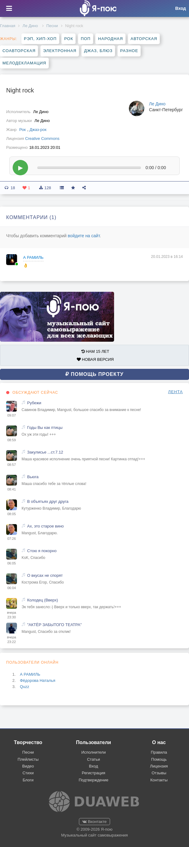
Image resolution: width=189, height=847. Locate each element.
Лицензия (159, 766)
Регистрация (93, 773)
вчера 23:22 (11, 639)
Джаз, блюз (98, 50)
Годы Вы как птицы (45, 427)
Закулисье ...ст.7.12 (45, 452)
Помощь (158, 759)
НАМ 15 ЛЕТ (95, 351)
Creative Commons (42, 138)
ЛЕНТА (175, 391)
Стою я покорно (41, 550)
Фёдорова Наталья (37, 680)
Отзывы (159, 773)
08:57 (11, 464)
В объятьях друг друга (47, 501)
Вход (93, 766)
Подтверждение (93, 780)
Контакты (158, 780)
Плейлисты (28, 759)
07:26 (11, 538)
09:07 (11, 415)
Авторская (144, 38)
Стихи (28, 773)
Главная (7, 25)
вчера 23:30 (11, 615)
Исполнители (93, 752)
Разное (129, 50)
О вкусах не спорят (45, 575)
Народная (110, 38)
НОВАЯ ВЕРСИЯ (95, 359)
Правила (159, 752)
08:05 (11, 514)
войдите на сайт (84, 235)
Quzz (24, 686)
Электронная (59, 50)
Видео (28, 766)
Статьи (93, 759)
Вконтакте (94, 821)
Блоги (28, 780)
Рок (68, 38)
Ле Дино (31, 25)
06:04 (11, 588)
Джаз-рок (38, 129)
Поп (86, 38)
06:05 (11, 563)
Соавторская (18, 50)
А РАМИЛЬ (33, 257)
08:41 (11, 489)
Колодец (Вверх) (42, 600)
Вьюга (33, 476)
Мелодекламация (24, 63)
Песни (52, 25)
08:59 (11, 440)
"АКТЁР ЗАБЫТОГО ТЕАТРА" (54, 624)
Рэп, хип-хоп (40, 38)
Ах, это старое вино (45, 526)
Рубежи (34, 403)
